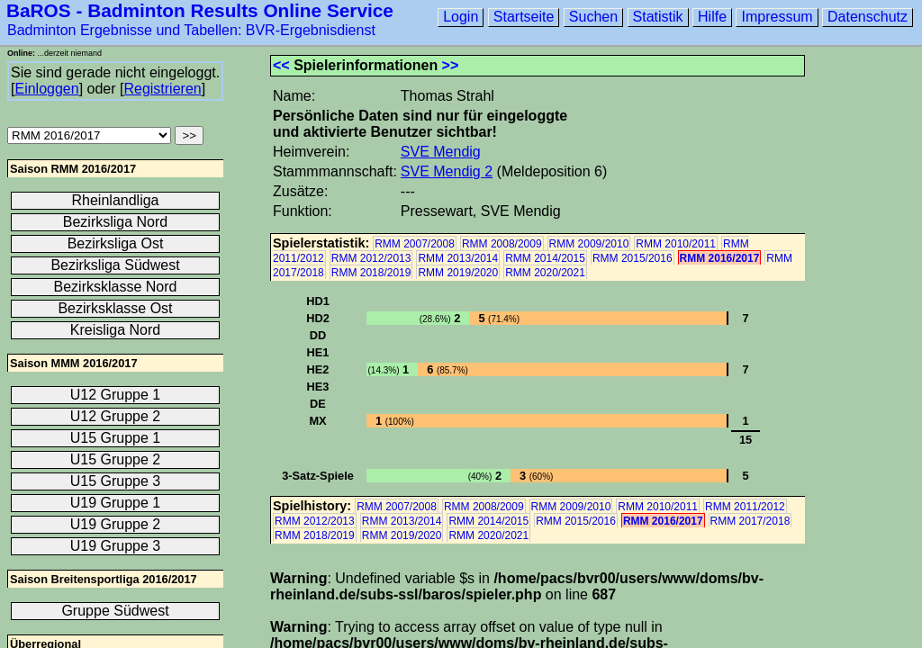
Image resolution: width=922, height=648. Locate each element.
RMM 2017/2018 (750, 521)
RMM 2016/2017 (720, 258)
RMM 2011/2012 (745, 506)
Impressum (776, 16)
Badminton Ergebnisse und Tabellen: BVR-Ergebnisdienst (191, 30)
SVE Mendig (441, 151)
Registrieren (162, 88)
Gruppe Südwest (114, 610)
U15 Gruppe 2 (115, 459)
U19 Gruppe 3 (115, 546)
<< (281, 65)
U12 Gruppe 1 (115, 394)
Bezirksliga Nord (115, 222)
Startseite (524, 16)
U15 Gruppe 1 (115, 438)
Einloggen (46, 88)
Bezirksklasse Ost (115, 308)
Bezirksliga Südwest (114, 265)
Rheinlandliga (115, 200)
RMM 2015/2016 (632, 258)
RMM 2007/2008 (415, 244)
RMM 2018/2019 (371, 272)
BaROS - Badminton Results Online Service (199, 10)
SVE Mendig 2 (447, 171)
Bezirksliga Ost (116, 243)
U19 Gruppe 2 (115, 524)
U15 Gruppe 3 (115, 481)
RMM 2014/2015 (545, 258)
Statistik (658, 16)
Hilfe (712, 16)
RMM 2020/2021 (545, 272)
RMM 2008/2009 (502, 244)
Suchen (593, 16)
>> (450, 65)
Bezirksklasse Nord (115, 286)
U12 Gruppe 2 (115, 416)
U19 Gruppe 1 (115, 502)
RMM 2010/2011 (676, 244)
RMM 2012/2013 (371, 258)
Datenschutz (867, 16)
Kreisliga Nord (115, 330)
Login (460, 16)
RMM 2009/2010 (589, 244)
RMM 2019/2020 (458, 272)
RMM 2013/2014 (458, 258)
